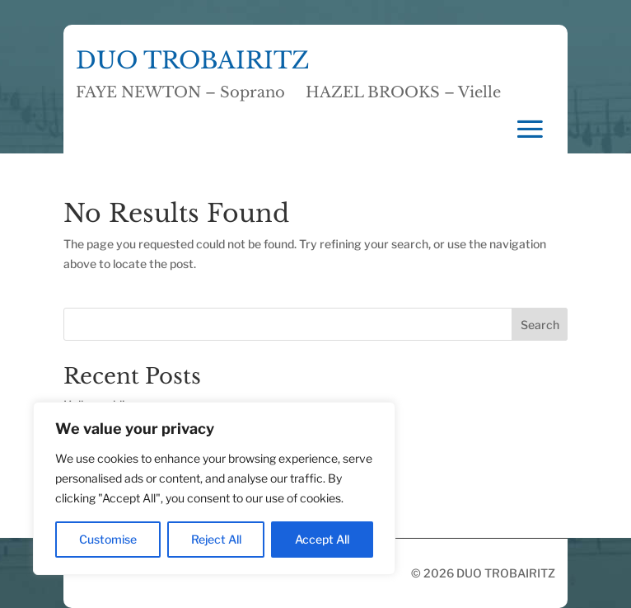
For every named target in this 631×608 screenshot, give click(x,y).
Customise (108, 539)
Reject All (216, 539)
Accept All (322, 539)
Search (540, 325)
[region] (214, 488)
